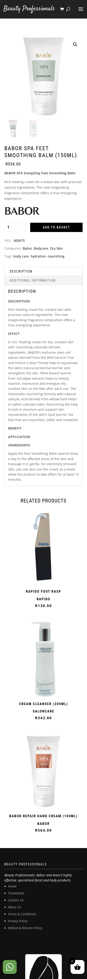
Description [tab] (21, 271)
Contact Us (16, 900)
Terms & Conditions (22, 914)
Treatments (16, 893)
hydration (38, 256)
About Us (14, 907)
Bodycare (41, 248)
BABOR (43, 824)
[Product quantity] (15, 227)
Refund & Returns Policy (25, 928)
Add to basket (56, 227)
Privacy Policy (17, 921)
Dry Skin (56, 248)
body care (21, 256)
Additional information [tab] (33, 280)
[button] (75, 44)
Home (12, 886)
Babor (27, 248)
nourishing (56, 256)
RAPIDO (43, 599)
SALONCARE (43, 711)
